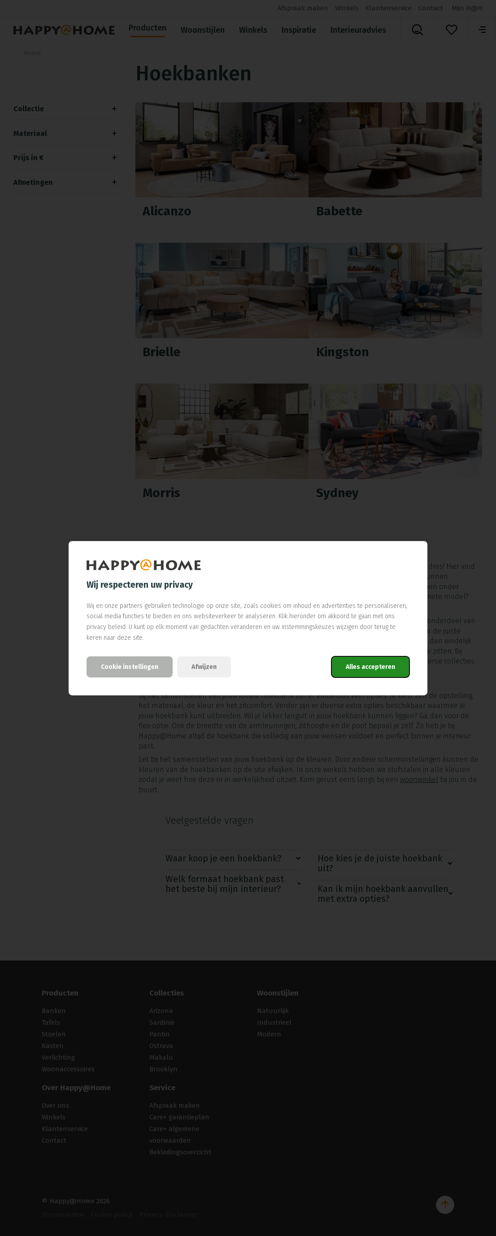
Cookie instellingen (129, 667)
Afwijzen (204, 667)
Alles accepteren (370, 667)
